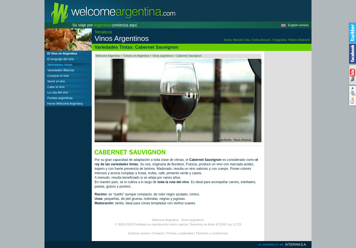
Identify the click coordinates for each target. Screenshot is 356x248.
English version (298, 25)
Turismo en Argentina (136, 55)
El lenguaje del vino (60, 59)
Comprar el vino (58, 75)
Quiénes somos (138, 233)
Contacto (158, 233)
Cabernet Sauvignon (189, 55)
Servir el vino (56, 81)
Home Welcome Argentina (65, 103)
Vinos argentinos (162, 55)
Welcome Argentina (108, 55)
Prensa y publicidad (180, 233)
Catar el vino (56, 87)
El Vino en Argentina (62, 53)
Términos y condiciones (212, 233)
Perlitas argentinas (60, 98)
